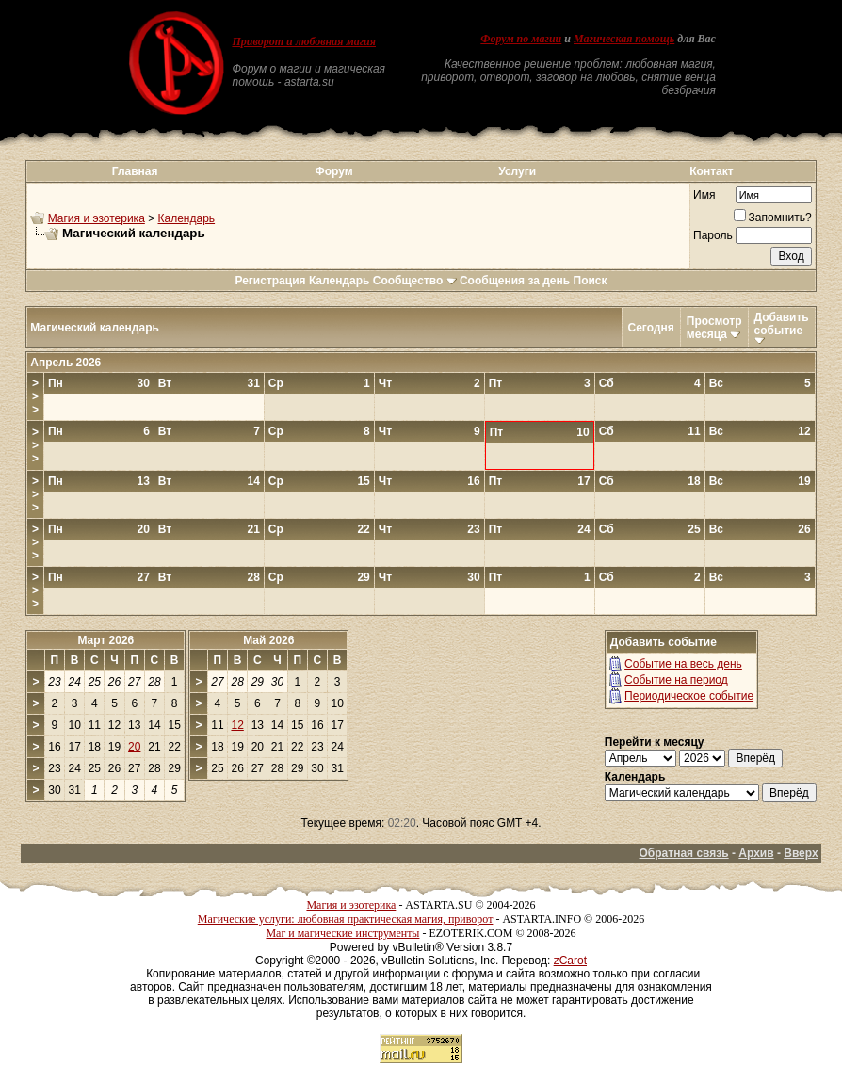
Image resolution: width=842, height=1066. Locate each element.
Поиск (590, 280)
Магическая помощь (624, 38)
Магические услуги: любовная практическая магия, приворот (346, 919)
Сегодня (651, 327)
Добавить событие (781, 324)
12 (237, 725)
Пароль (713, 235)
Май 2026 (268, 640)
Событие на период (676, 679)
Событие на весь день (683, 663)
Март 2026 (105, 640)
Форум (333, 171)
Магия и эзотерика (96, 218)
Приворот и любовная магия (304, 41)
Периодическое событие (688, 696)
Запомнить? (773, 217)
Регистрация (270, 280)
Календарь (187, 218)
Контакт (711, 171)
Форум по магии (520, 38)
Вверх (801, 853)
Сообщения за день (515, 280)
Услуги (517, 171)
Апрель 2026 (65, 362)
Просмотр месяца (714, 328)
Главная (135, 171)
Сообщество (415, 280)
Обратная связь (684, 853)
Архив (755, 853)
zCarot (570, 960)
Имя (704, 195)
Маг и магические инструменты (342, 933)
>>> (35, 396)
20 (134, 746)
